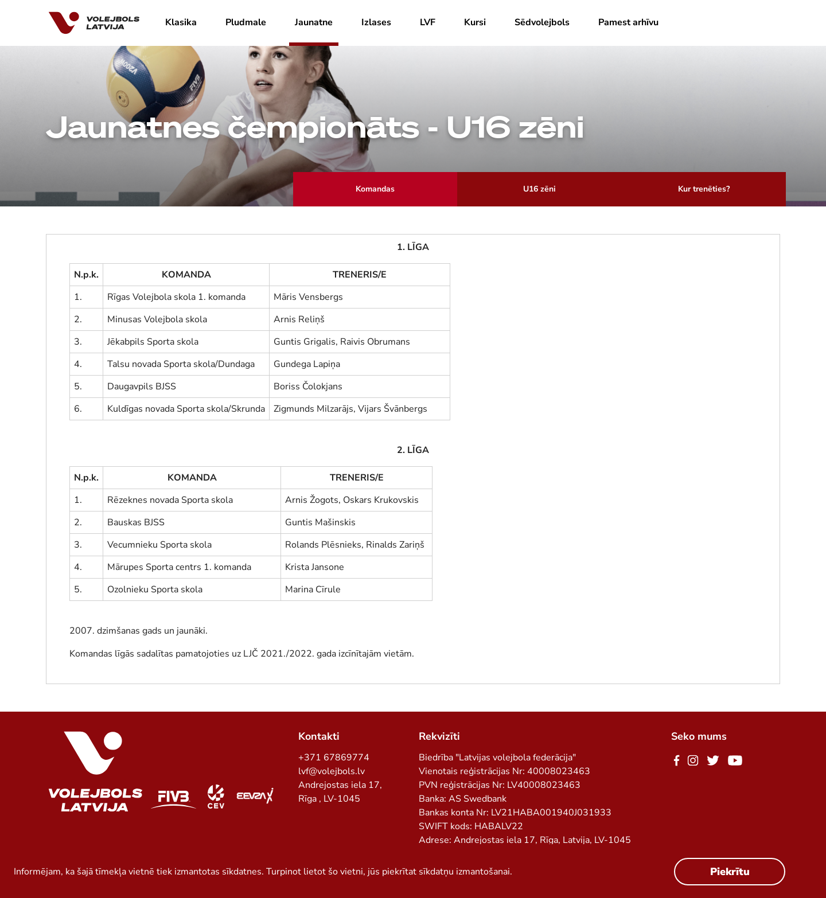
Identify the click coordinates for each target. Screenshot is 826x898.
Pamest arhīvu (628, 22)
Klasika (181, 22)
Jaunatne (314, 22)
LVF (427, 22)
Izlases (376, 22)
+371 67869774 (333, 757)
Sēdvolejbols (542, 22)
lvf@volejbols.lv (331, 771)
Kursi (475, 22)
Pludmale (245, 22)
